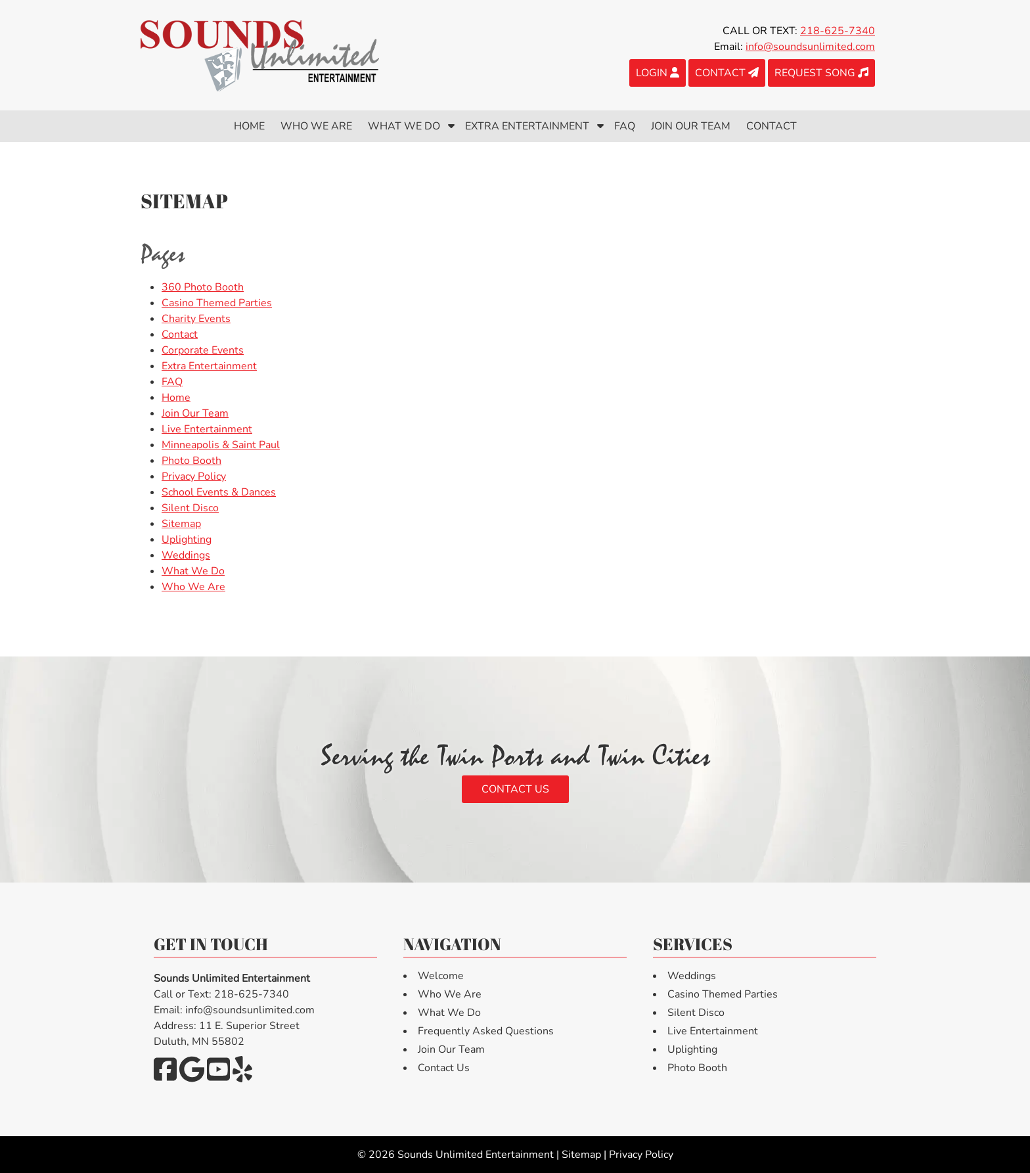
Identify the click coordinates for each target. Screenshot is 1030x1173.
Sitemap (181, 524)
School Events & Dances (219, 492)
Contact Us (515, 789)
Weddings (186, 555)
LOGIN (657, 73)
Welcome (441, 976)
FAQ (624, 126)
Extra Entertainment (527, 126)
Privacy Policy (194, 476)
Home (249, 126)
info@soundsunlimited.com (810, 46)
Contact (771, 126)
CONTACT (727, 73)
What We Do (404, 126)
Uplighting (187, 539)
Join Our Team (690, 126)
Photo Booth (191, 460)
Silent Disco (190, 508)
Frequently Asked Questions (486, 1031)
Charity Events (196, 318)
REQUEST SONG (821, 73)
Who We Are (316, 126)
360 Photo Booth (203, 287)
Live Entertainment (207, 429)
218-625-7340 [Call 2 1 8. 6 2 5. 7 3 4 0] (837, 31)
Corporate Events (203, 350)
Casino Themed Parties (217, 303)
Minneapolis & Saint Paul (221, 445)
